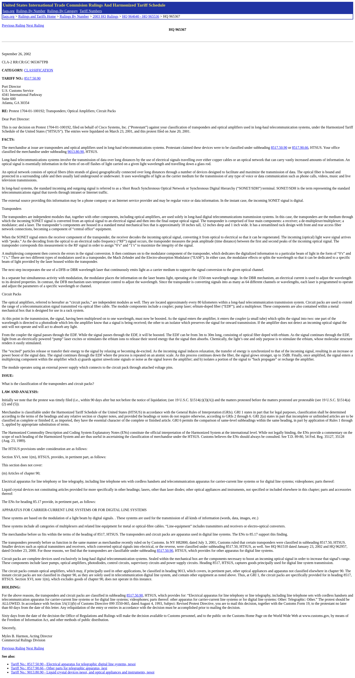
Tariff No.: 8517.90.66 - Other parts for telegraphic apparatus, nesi (59, 668)
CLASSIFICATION (38, 70)
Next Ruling (35, 25)
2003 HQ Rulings (105, 16)
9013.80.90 (75, 152)
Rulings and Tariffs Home (37, 16)
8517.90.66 (300, 147)
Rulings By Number (31, 11)
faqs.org (8, 11)
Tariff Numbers (90, 11)
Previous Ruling (13, 25)
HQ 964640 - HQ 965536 (140, 16)
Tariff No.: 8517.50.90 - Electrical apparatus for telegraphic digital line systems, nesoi (73, 664)
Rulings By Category (62, 11)
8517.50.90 (32, 78)
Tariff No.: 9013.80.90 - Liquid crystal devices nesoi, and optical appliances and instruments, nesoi (82, 672)
